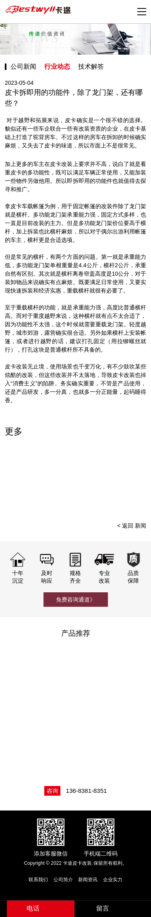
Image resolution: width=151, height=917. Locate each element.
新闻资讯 (87, 879)
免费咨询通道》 (75, 599)
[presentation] (137, 477)
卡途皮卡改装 (39, 10)
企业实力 (112, 879)
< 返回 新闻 (131, 525)
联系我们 (38, 879)
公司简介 (63, 879)
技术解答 (91, 66)
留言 (102, 908)
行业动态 (57, 66)
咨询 (52, 791)
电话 (33, 908)
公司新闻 (23, 66)
